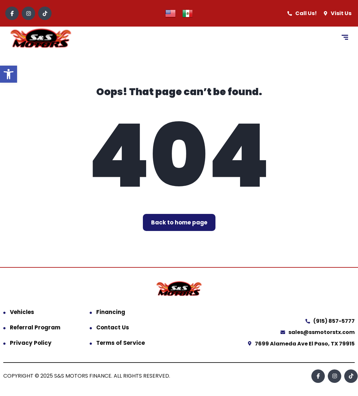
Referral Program (35, 327)
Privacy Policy (31, 343)
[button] (8, 74)
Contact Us (112, 327)
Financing (110, 312)
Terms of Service (120, 343)
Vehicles (22, 312)
